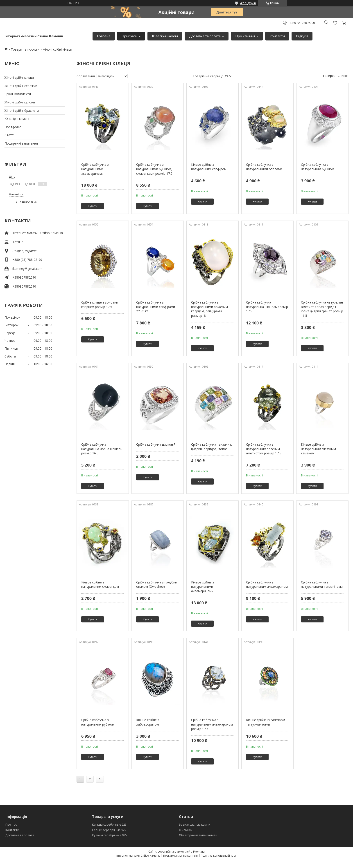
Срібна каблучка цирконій (155, 444)
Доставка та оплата (205, 36)
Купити (92, 206)
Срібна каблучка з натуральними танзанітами (322, 584)
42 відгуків (248, 3)
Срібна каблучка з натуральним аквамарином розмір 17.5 (212, 724)
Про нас (11, 824)
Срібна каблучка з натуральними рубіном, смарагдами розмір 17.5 (154, 168)
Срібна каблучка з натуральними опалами (264, 166)
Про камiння (245, 36)
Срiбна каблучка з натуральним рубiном (97, 722)
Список (343, 76)
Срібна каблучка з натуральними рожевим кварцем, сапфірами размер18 (209, 309)
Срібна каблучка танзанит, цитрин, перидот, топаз (211, 446)
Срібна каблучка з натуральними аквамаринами (95, 168)
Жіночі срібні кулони (20, 102)
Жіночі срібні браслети (22, 110)
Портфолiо (13, 127)
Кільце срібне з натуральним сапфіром (208, 166)
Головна (103, 36)
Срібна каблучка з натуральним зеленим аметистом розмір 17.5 (263, 448)
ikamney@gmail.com (27, 268)
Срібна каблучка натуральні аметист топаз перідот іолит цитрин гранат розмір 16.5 (322, 309)
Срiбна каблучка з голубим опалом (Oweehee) (156, 584)
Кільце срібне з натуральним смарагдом (100, 584)
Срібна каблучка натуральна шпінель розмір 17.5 (267, 306)
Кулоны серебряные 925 (109, 835)
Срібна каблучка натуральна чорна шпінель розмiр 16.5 (101, 448)
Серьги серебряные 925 (109, 830)
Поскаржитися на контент (180, 856)
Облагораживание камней (198, 835)
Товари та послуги (25, 49)
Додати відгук (334, 23)
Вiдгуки (302, 36)
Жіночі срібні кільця (19, 77)
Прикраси (129, 36)
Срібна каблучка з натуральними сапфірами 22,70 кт (155, 306)
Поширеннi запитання (21, 143)
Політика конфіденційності (219, 856)
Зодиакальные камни (194, 824)
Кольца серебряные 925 (109, 824)
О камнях (185, 830)
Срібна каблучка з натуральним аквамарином (267, 584)
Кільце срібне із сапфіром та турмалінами (265, 722)
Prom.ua (199, 851)
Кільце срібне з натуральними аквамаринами (202, 586)
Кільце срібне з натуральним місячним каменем (318, 448)
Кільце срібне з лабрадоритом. (148, 722)
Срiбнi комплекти (18, 94)
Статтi (9, 135)
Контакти (277, 36)
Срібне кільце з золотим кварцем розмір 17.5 (99, 304)
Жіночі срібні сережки (21, 86)
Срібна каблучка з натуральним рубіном (317, 166)
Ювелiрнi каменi (165, 36)
